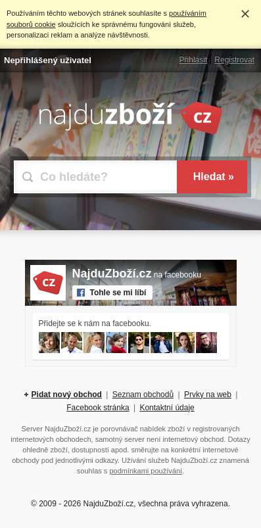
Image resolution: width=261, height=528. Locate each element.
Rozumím (245, 14)
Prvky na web (207, 394)
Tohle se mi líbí (118, 292)
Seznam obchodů (143, 394)
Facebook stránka (97, 407)
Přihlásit (193, 59)
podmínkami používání (145, 471)
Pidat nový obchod (67, 394)
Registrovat (234, 59)
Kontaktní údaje (166, 407)
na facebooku (136, 274)
